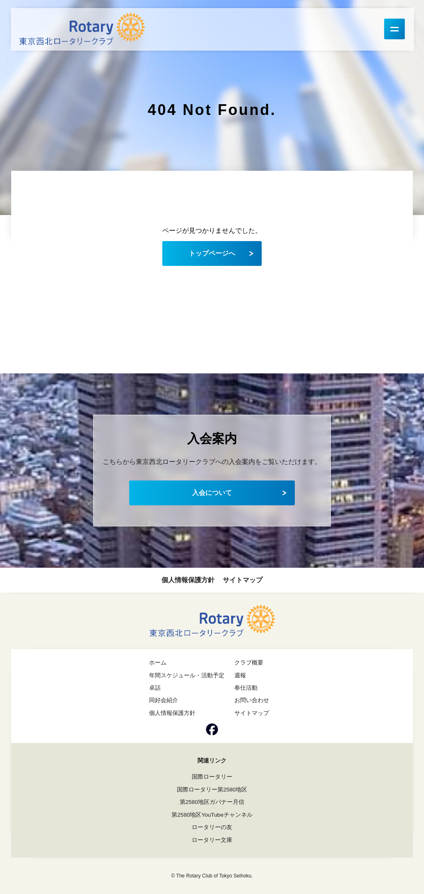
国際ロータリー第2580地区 (211, 789)
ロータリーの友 (212, 826)
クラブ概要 (248, 662)
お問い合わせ (251, 700)
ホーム (157, 662)
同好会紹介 (163, 700)
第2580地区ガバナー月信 (211, 801)
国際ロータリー (212, 776)
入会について (212, 492)
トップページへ (212, 252)
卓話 (155, 687)
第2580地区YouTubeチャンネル (212, 813)
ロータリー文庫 (212, 838)
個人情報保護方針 (187, 579)
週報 (240, 675)
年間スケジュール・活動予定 (186, 675)
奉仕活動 (246, 687)
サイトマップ (243, 579)
